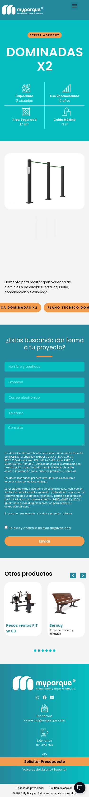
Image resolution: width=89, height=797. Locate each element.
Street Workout (44, 35)
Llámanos (44, 741)
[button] (74, 6)
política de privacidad (28, 467)
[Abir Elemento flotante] (79, 787)
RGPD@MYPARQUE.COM (66, 499)
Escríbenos (44, 716)
